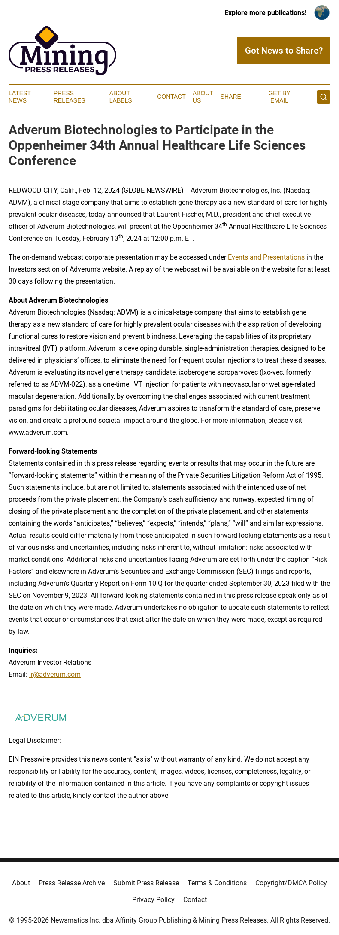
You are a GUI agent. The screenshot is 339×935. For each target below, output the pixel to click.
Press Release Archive (72, 883)
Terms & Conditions (217, 883)
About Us (203, 97)
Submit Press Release (146, 883)
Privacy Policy (153, 900)
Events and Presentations (266, 257)
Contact (171, 96)
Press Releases (69, 97)
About (21, 883)
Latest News (20, 97)
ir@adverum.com (55, 674)
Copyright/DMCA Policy (291, 883)
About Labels (120, 97)
